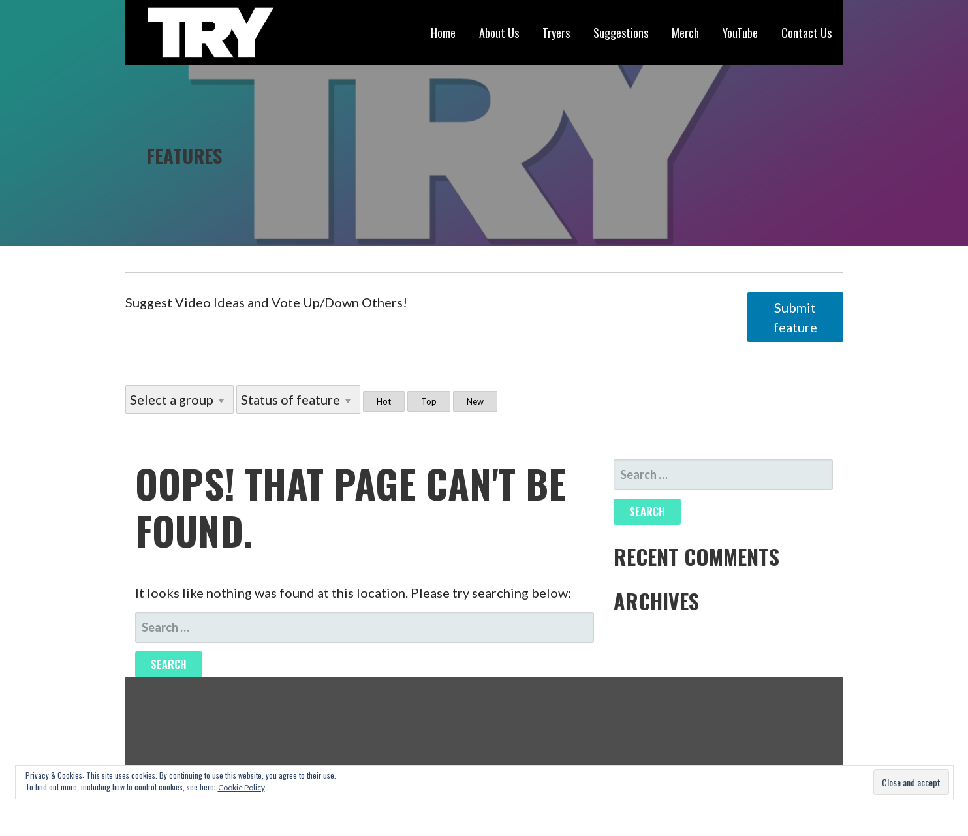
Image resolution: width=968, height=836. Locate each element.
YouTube (740, 32)
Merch (685, 32)
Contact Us (806, 32)
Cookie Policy (241, 787)
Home (443, 32)
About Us (499, 32)
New (475, 401)
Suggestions (620, 32)
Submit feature (795, 317)
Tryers (556, 32)
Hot (384, 401)
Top (429, 401)
